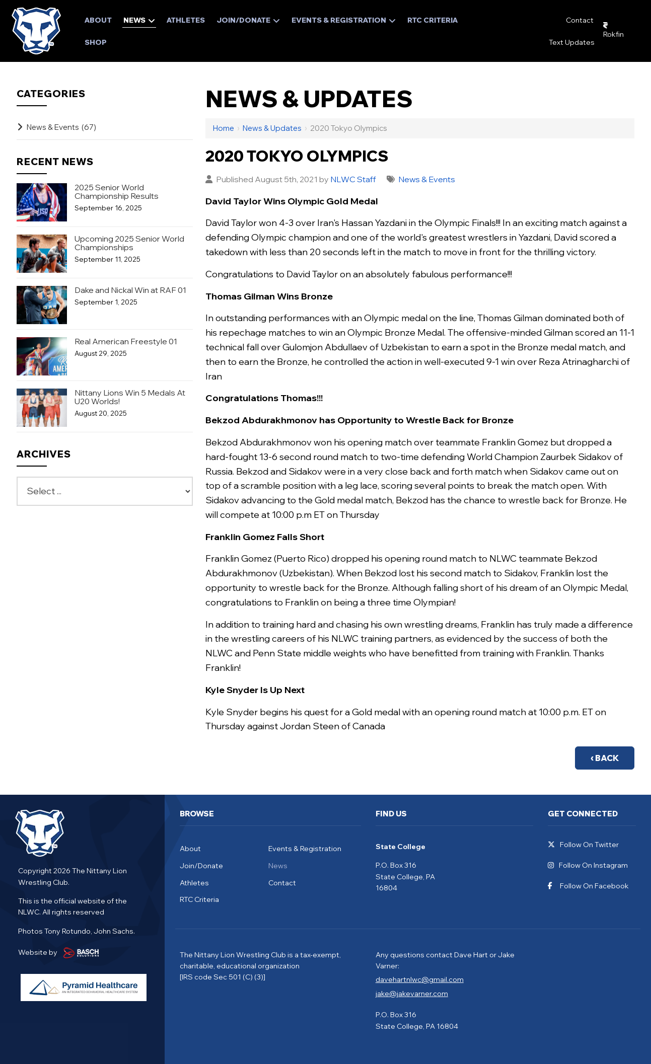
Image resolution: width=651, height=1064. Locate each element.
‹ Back (605, 758)
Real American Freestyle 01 (126, 341)
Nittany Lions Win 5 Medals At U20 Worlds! (130, 397)
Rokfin (613, 34)
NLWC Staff (353, 179)
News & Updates (272, 128)
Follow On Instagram (588, 865)
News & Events (427, 179)
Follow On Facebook (588, 886)
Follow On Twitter (583, 845)
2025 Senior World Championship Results (117, 191)
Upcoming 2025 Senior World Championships (129, 243)
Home (223, 128)
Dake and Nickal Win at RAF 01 (130, 290)
